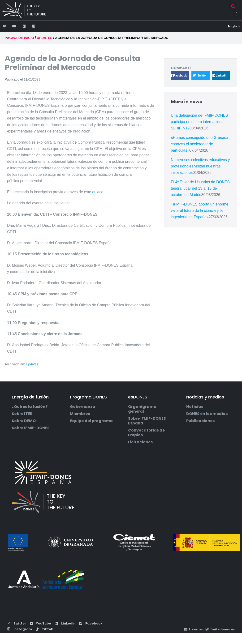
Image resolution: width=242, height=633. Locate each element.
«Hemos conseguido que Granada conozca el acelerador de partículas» (200, 144)
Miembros (80, 413)
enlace (97, 192)
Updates (32, 364)
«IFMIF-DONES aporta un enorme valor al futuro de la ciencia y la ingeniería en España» (200, 210)
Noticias (194, 406)
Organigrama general (142, 409)
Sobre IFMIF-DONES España (147, 421)
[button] (233, 6)
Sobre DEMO (24, 421)
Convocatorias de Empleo (146, 432)
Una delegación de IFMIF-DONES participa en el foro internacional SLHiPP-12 (199, 121)
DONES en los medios (207, 413)
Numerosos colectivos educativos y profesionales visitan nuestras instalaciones (200, 166)
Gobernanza (82, 406)
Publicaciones (200, 421)
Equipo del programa (91, 421)
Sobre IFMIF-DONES (31, 428)
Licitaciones (140, 442)
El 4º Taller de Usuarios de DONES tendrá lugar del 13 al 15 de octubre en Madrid (200, 188)
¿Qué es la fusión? (30, 406)
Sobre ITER (22, 413)
